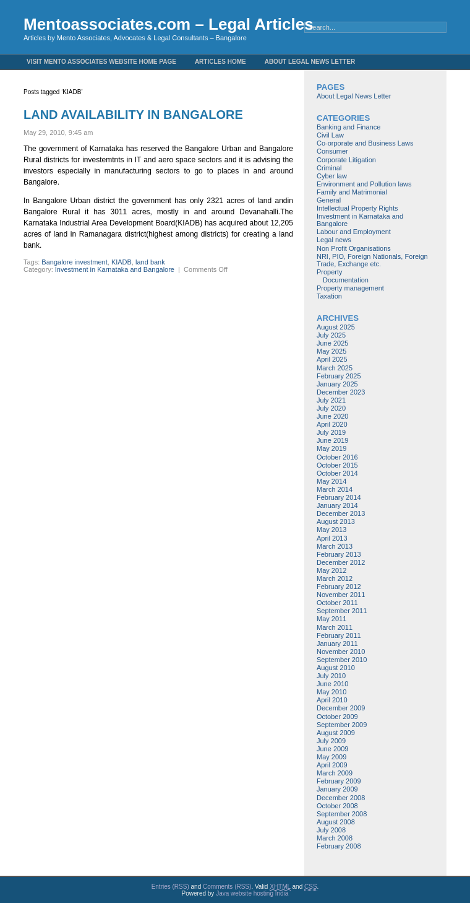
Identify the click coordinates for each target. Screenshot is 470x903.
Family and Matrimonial (352, 192)
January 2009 (337, 789)
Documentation (346, 280)
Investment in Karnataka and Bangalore (114, 269)
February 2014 (339, 497)
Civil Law (330, 135)
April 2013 (332, 538)
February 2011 (339, 635)
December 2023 (341, 392)
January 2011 (337, 643)
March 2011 (334, 627)
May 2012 (331, 570)
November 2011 (341, 594)
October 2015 (337, 465)
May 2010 (331, 692)
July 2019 (331, 432)
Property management (350, 288)
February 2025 (339, 376)
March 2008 (334, 838)
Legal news (334, 239)
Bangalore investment (74, 262)
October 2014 (337, 473)
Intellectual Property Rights (357, 208)
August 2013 (336, 521)
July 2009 (331, 740)
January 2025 (337, 384)
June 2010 (332, 683)
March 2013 (334, 546)
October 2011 (337, 602)
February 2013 (339, 554)
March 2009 (334, 773)
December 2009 (341, 708)
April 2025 (332, 359)
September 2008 (342, 814)
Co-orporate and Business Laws (365, 143)
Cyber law (332, 176)
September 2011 (342, 610)
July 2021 (331, 400)
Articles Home (220, 61)
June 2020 (332, 416)
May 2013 (331, 529)
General (329, 200)
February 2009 (339, 781)
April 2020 (332, 424)
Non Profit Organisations (354, 248)
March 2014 (334, 489)
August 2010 (336, 667)
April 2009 (332, 765)
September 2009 (342, 724)
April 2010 (332, 700)
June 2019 (332, 440)
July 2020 (331, 408)
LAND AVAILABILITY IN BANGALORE (133, 114)
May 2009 (331, 757)
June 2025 (332, 343)
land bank (150, 262)
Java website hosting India (252, 893)
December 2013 (341, 513)
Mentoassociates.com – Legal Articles (169, 24)
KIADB (121, 262)
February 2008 (339, 846)
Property (330, 272)
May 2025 (331, 351)
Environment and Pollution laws (364, 184)
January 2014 (337, 505)
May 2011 (331, 618)
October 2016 (337, 457)
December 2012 (341, 562)
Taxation (329, 296)
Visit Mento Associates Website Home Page (101, 61)
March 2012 (334, 578)
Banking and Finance (348, 127)
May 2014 (331, 481)
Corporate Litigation (346, 160)
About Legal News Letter (310, 61)
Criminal (329, 168)
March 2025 (334, 368)
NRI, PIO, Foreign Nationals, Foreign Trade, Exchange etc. (372, 260)
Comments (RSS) (227, 886)
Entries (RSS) (170, 886)
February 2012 (339, 586)
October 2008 (337, 805)
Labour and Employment (354, 231)
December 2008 (341, 797)
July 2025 (331, 335)
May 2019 (331, 448)
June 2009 (332, 748)
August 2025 (336, 327)
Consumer (332, 151)
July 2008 (331, 830)
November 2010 (341, 651)
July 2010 (331, 675)
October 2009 (337, 716)
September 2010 (342, 659)
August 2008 (336, 822)
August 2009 (336, 732)
